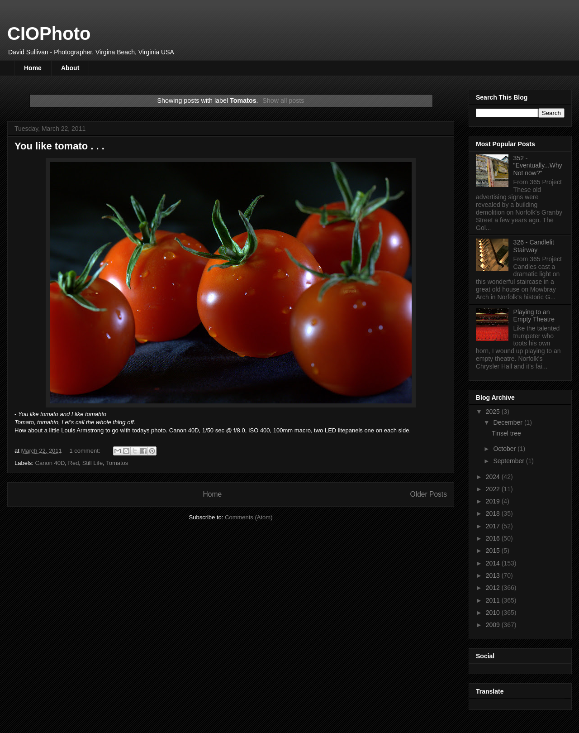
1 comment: (85, 450)
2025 (494, 411)
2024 (494, 476)
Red (73, 463)
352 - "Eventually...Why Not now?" (537, 165)
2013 (494, 575)
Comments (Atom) (248, 517)
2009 (494, 624)
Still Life (92, 463)
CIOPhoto (48, 33)
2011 (494, 600)
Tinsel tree (506, 433)
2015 (494, 550)
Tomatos (117, 463)
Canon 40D (50, 463)
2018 (494, 513)
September (509, 461)
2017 (494, 526)
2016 (494, 538)
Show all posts (283, 100)
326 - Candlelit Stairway (533, 246)
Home (33, 68)
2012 (494, 587)
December (508, 422)
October (505, 448)
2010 (494, 612)
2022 (494, 489)
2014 (494, 563)
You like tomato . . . (59, 146)
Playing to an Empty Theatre (534, 315)
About (70, 68)
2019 (494, 501)
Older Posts (428, 494)
